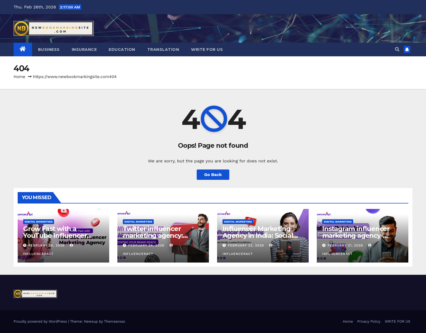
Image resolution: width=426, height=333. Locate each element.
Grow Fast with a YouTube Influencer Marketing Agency (55, 235)
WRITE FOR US (207, 49)
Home (19, 76)
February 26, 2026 (47, 245)
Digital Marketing (38, 221)
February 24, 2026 (147, 245)
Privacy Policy (368, 321)
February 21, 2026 (346, 245)
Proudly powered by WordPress (41, 321)
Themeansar (114, 321)
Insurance (84, 49)
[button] (397, 49)
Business (49, 49)
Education (122, 49)
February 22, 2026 (246, 245)
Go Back (213, 174)
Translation (163, 49)
